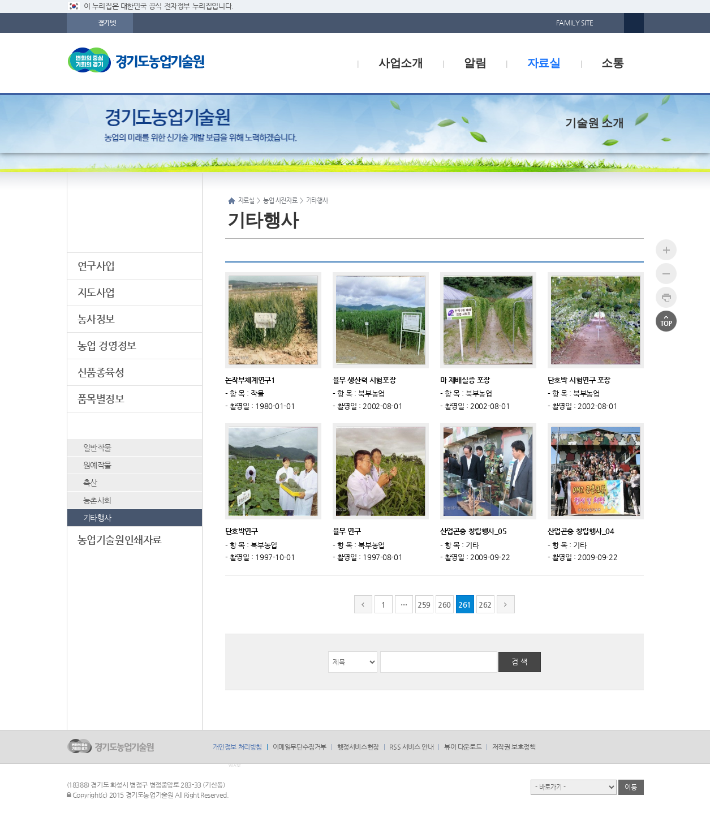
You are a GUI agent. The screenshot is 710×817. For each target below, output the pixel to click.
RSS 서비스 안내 (411, 747)
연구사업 (96, 266)
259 (424, 604)
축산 (90, 482)
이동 (630, 787)
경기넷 (107, 23)
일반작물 (97, 447)
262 (485, 604)
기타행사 (97, 517)
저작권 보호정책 (514, 747)
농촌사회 (97, 500)
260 (444, 604)
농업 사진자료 (107, 425)
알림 (475, 63)
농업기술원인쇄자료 (120, 539)
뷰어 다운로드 (462, 747)
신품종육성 (101, 372)
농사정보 (96, 319)
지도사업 (96, 292)
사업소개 (400, 63)
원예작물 (97, 465)
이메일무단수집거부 (299, 747)
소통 (612, 63)
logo (160, 63)
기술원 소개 (594, 123)
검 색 (519, 661)
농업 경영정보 (107, 345)
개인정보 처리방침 (237, 747)
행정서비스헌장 (358, 747)
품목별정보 (101, 399)
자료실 (544, 63)
